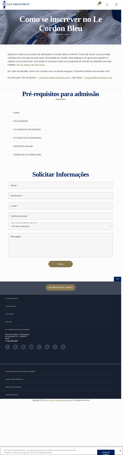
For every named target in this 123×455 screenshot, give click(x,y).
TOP (117, 279)
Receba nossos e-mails (61, 287)
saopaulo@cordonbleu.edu (98, 77)
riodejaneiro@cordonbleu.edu (54, 77)
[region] (61, 451)
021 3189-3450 (12, 341)
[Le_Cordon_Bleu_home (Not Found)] (16, 5)
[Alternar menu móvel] (116, 5)
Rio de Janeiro (24, 64)
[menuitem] (98, 5)
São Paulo (40, 64)
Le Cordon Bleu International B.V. (60, 400)
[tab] (61, 112)
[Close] (120, 450)
